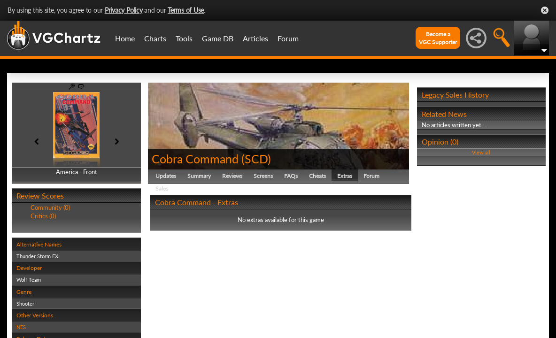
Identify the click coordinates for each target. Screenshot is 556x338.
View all (481, 152)
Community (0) (50, 207)
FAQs (291, 175)
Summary (199, 175)
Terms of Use (186, 10)
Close (544, 10)
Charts (155, 38)
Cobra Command (195, 159)
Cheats (317, 175)
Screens (263, 175)
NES (21, 327)
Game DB (217, 38)
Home (125, 38)
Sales (161, 188)
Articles (255, 38)
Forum (288, 38)
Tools (184, 38)
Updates (165, 175)
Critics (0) (43, 216)
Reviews (232, 175)
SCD (256, 159)
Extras (344, 175)
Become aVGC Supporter (438, 38)
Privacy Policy (124, 10)
